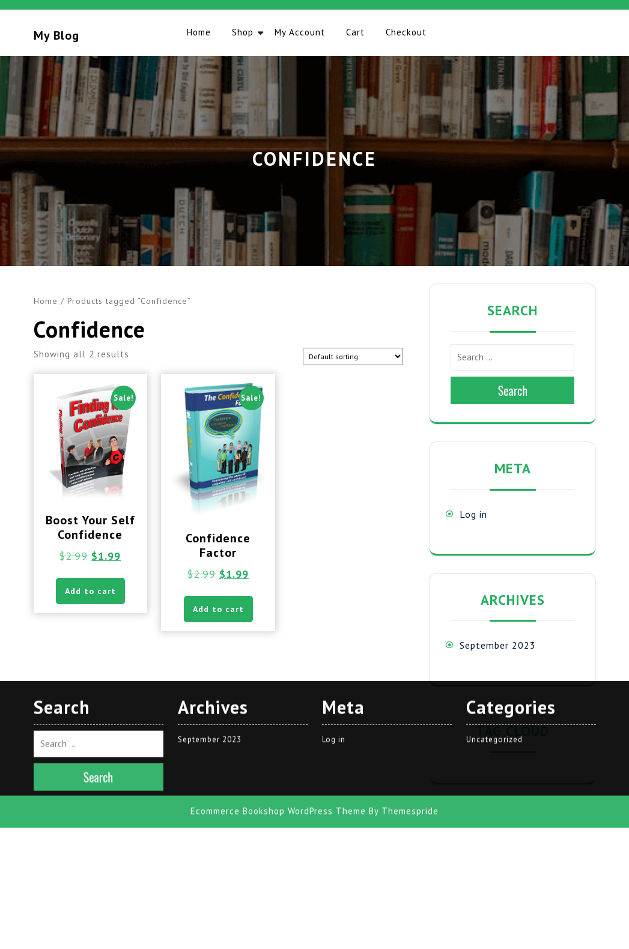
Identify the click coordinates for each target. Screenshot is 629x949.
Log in (473, 514)
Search (513, 390)
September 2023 (498, 645)
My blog (56, 35)
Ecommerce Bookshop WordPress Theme (278, 636)
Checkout (406, 32)
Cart (355, 32)
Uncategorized (494, 564)
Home (199, 32)
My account (300, 32)
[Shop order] (353, 356)
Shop (243, 32)
